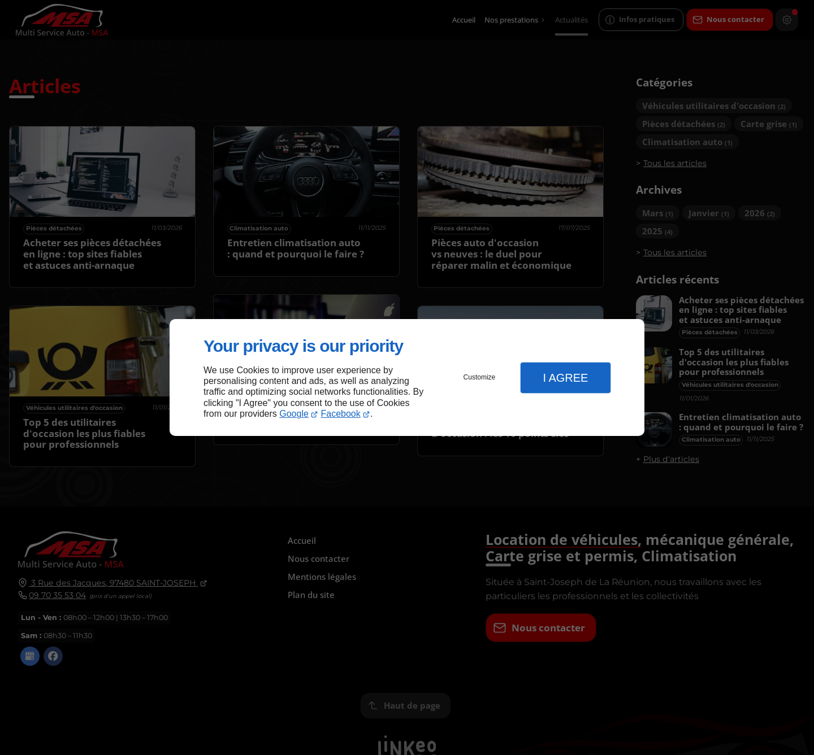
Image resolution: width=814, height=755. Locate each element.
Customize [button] (480, 377)
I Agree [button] (565, 378)
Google (294, 413)
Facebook (341, 413)
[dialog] (407, 377)
